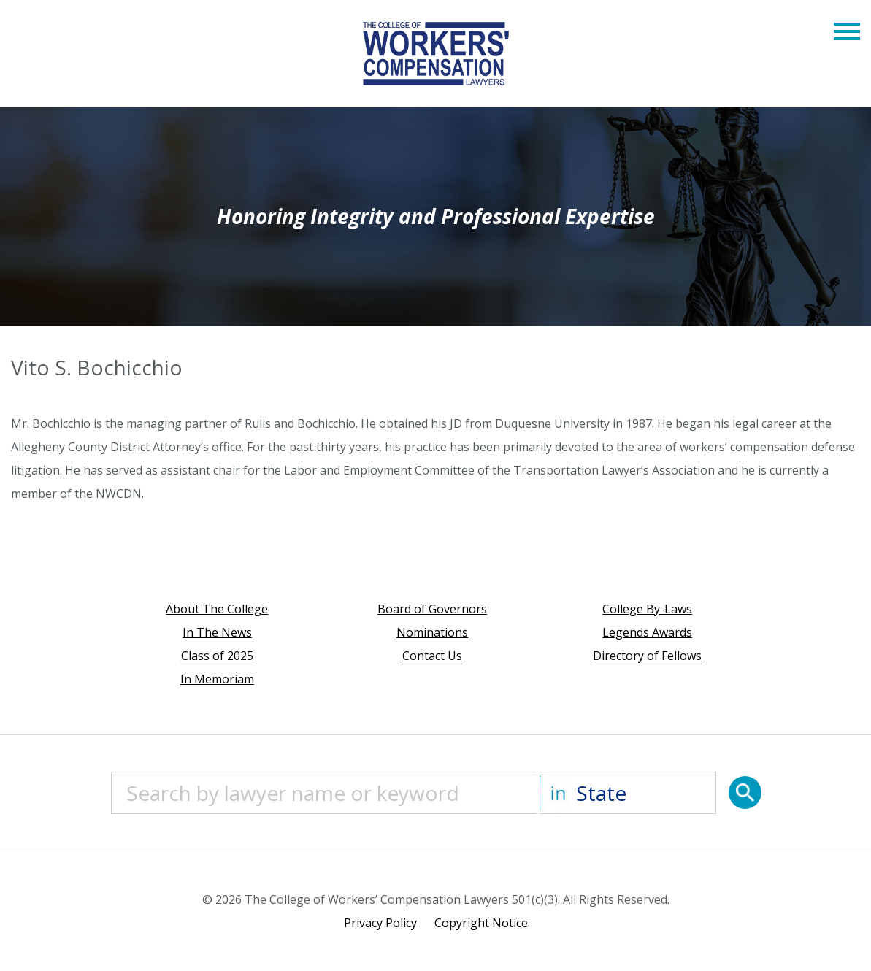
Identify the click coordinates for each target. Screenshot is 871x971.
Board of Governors (432, 609)
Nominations (432, 632)
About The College (217, 609)
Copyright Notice (481, 923)
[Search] (745, 792)
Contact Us (432, 656)
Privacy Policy (380, 923)
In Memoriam (217, 679)
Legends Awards (647, 632)
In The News (217, 632)
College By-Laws (647, 609)
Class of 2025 (217, 656)
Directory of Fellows (647, 656)
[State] (628, 793)
